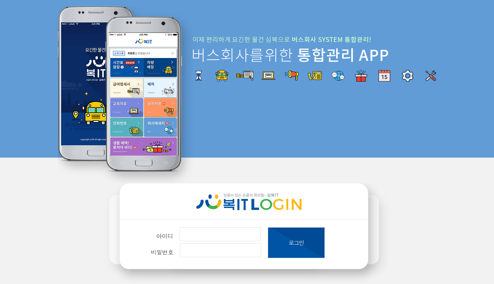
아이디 (164, 236)
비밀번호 (162, 252)
